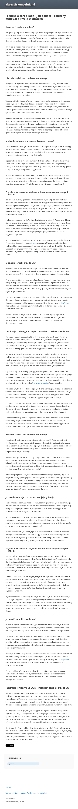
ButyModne (65, 303)
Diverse (34, 243)
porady (11, 764)
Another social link (40, 793)
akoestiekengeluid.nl (20, 4)
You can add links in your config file (19, 793)
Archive (8, 787)
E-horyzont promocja (40, 383)
